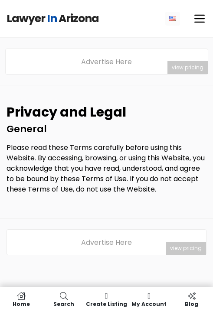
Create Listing (106, 299)
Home (21, 299)
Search (64, 299)
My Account (149, 299)
